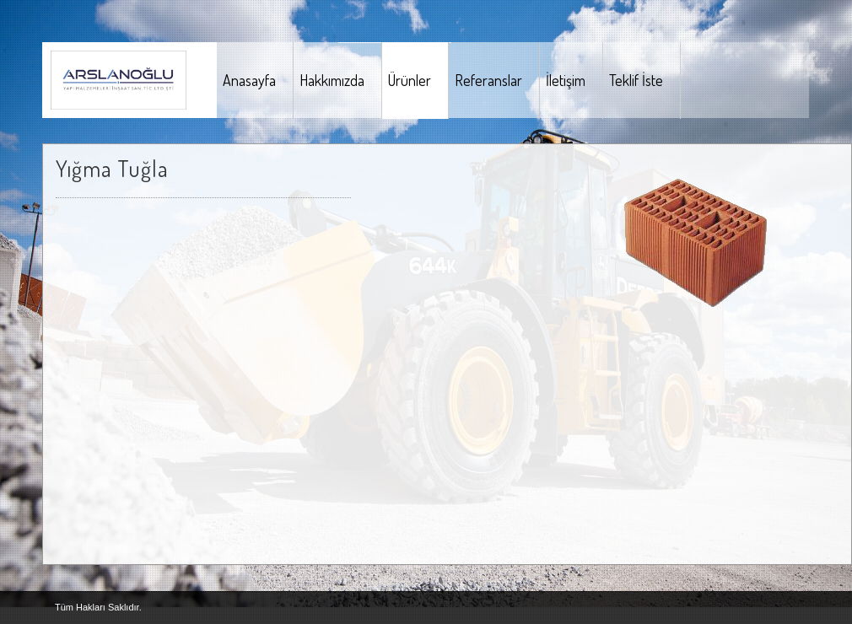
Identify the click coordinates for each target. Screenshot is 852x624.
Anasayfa (249, 80)
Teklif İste (636, 80)
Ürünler (409, 80)
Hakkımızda (331, 80)
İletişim (565, 80)
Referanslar (488, 80)
